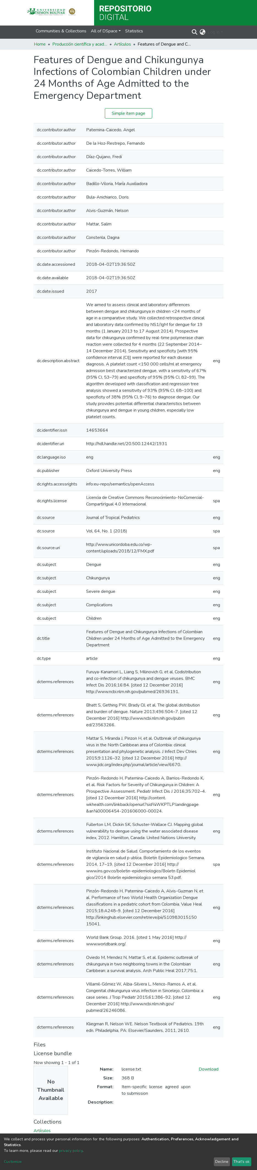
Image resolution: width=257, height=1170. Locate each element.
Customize (13, 1161)
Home (40, 44)
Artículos (122, 44)
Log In (214, 32)
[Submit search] (194, 32)
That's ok (241, 1161)
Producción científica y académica (79, 44)
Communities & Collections (61, 31)
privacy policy (71, 1150)
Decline (221, 1161)
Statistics (134, 31)
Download (208, 1069)
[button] (202, 32)
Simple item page (128, 113)
